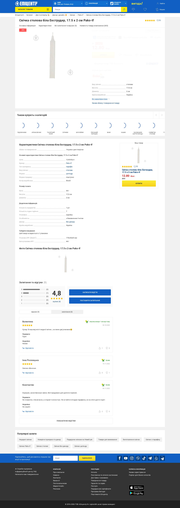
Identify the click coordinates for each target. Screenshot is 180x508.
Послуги (94, 486)
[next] (162, 115)
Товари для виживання (107, 440)
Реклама (56, 489)
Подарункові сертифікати (101, 489)
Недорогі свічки (25, 440)
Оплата (94, 472)
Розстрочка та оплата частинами (104, 475)
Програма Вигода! (98, 491)
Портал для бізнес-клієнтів (139, 475)
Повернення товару (98, 481)
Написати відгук (90, 292)
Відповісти (28, 348)
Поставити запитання (90, 300)
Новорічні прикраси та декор (49, 440)
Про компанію (58, 472)
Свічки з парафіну (153, 440)
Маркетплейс (58, 486)
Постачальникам (60, 483)
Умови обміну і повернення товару (105, 103)
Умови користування (137, 472)
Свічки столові (42, 446)
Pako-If (69, 163)
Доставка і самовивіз (99, 478)
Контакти (57, 478)
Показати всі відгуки (66, 421)
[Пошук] (124, 9)
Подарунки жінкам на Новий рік (79, 440)
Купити (103, 55)
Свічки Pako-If (24, 446)
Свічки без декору (61, 446)
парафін (69, 167)
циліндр (69, 174)
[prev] (156, 115)
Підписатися (87, 458)
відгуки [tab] (34, 312)
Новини (56, 475)
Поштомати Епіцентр (99, 494)
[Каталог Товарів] (33, 9)
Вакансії (56, 481)
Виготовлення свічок (131, 440)
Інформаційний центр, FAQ (25, 471)
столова (69, 170)
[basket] (160, 9)
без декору (70, 222)
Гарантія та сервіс (98, 483)
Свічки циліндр (80, 446)
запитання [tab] (66, 312)
